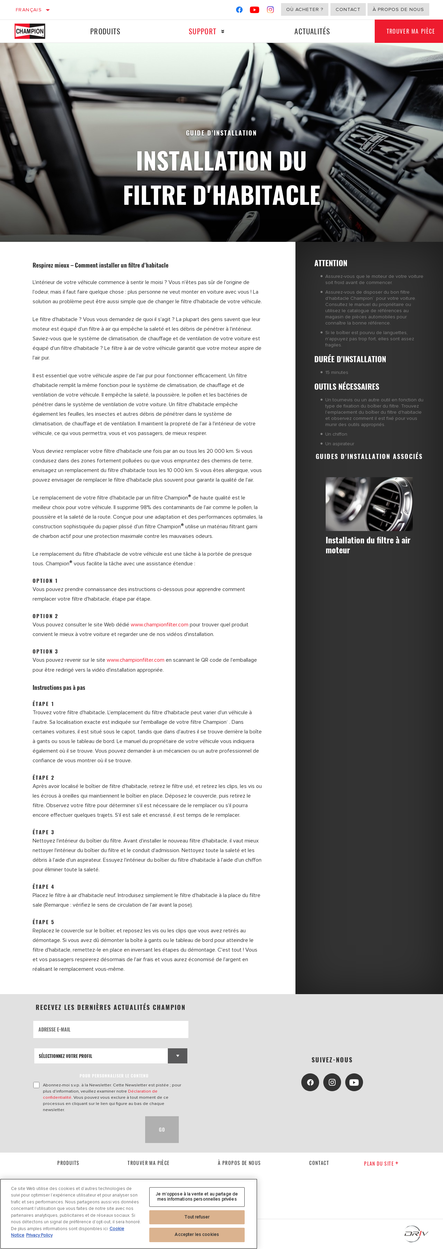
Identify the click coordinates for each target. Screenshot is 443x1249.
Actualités (310, 31)
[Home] (35, 31)
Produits (105, 31)
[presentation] (85, 1129)
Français (29, 10)
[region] (128, 1214)
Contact (348, 9)
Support (201, 31)
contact (319, 1162)
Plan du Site (381, 1163)
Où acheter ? (304, 9)
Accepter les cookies (197, 1234)
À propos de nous (398, 9)
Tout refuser (196, 1217)
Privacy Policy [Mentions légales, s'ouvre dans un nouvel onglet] (39, 1235)
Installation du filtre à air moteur (365, 544)
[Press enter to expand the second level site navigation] (221, 31)
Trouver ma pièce (149, 1162)
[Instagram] (270, 11)
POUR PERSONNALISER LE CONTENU (114, 1075)
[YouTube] (255, 11)
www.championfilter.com (159, 624)
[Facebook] (239, 11)
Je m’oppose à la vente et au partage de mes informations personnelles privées (197, 1196)
